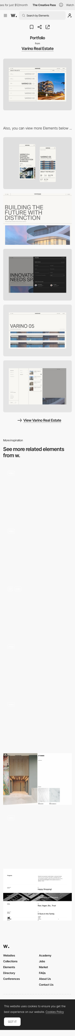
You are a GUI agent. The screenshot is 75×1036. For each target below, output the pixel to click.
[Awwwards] (14, 15)
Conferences (11, 978)
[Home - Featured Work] (37, 666)
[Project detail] (37, 330)
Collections (10, 961)
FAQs (42, 973)
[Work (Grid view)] (37, 608)
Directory (9, 973)
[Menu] (37, 386)
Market (43, 967)
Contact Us (46, 984)
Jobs (42, 961)
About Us (45, 978)
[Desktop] (37, 219)
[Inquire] (37, 275)
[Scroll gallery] (37, 492)
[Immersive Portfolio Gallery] (37, 550)
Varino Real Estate (38, 49)
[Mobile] (37, 163)
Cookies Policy (55, 1011)
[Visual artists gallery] (37, 837)
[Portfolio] (37, 779)
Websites (9, 955)
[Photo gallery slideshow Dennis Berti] (37, 722)
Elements (9, 967)
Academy (45, 955)
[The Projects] (37, 894)
